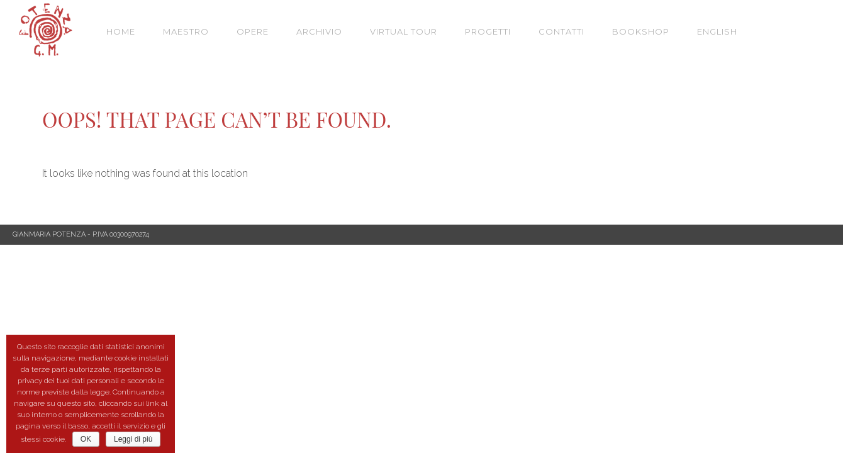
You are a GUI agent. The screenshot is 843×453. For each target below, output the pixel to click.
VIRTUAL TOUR (403, 31)
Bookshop (640, 31)
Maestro (186, 31)
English (717, 31)
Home (120, 31)
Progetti (488, 31)
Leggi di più (133, 439)
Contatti (561, 31)
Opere (253, 31)
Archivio (319, 31)
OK (86, 439)
